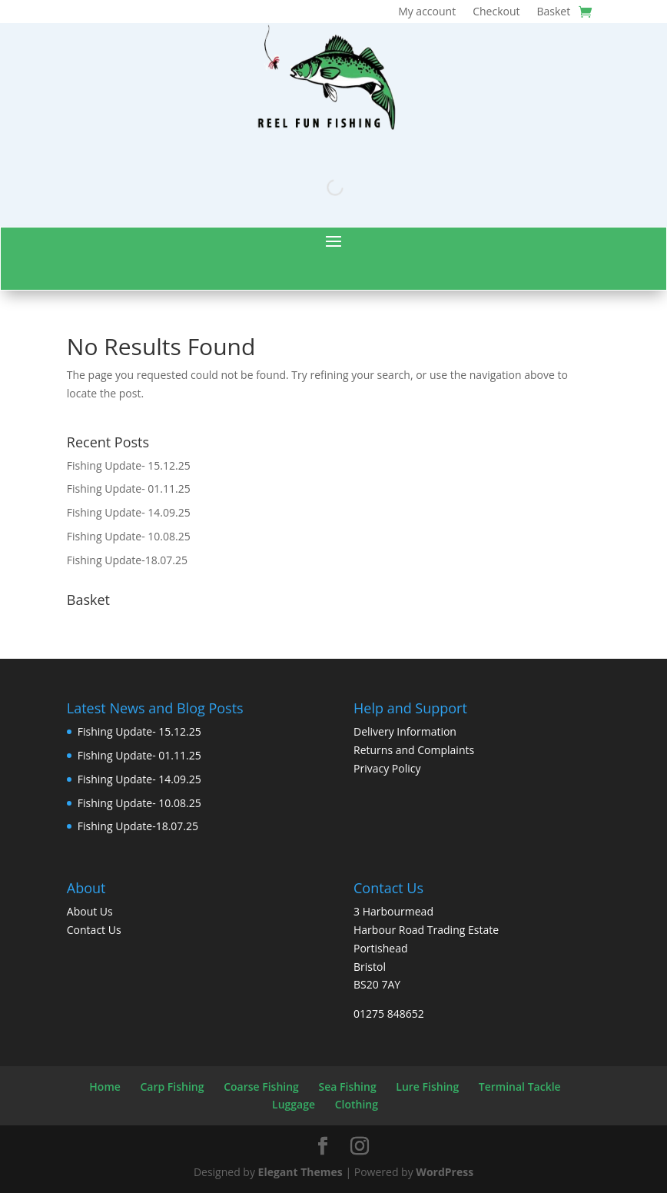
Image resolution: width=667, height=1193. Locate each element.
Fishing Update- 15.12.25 (129, 465)
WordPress (444, 1172)
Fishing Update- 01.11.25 (129, 488)
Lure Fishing (427, 1086)
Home (105, 1086)
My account (427, 12)
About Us (90, 911)
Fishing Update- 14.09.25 (129, 512)
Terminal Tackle (520, 1086)
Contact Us (94, 929)
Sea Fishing (348, 1086)
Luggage (293, 1104)
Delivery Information (404, 731)
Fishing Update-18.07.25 (127, 560)
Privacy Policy (386, 768)
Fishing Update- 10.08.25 (129, 536)
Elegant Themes (300, 1172)
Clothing (356, 1104)
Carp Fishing (172, 1086)
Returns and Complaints (413, 750)
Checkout (496, 12)
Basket (553, 12)
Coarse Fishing (261, 1086)
